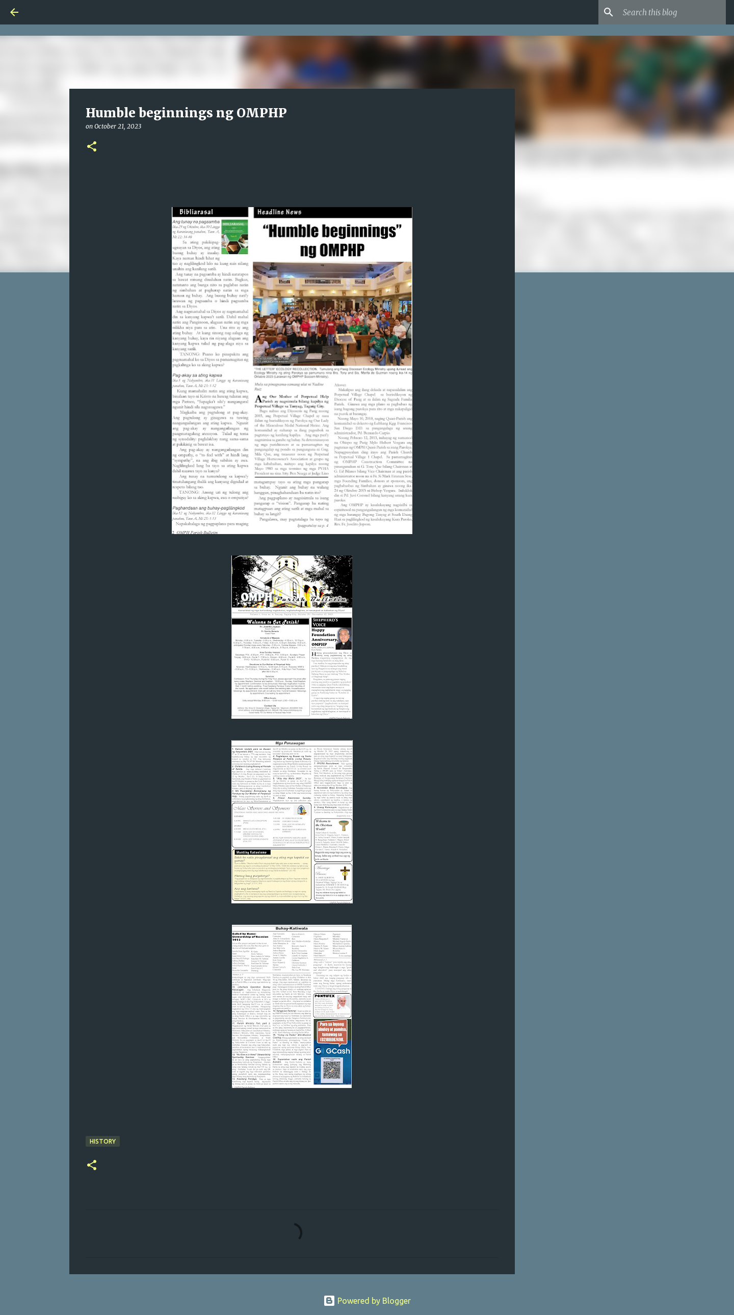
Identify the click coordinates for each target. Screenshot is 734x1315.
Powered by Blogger (367, 1300)
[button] (92, 147)
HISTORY (103, 1141)
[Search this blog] (672, 12)
